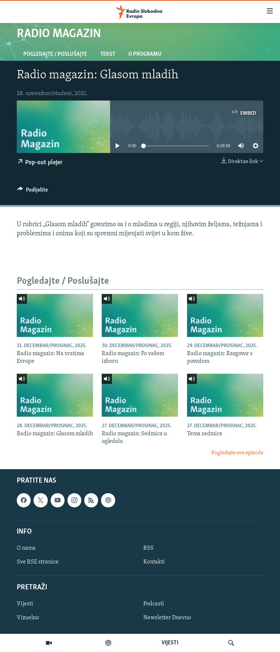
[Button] (32, 192)
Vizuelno (28, 618)
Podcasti (153, 604)
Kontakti (154, 562)
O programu (145, 54)
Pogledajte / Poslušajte (55, 54)
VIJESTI (170, 643)
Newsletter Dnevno (167, 618)
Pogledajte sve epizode (237, 453)
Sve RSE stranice (38, 562)
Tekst (107, 54)
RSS (148, 548)
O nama (26, 548)
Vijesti (25, 604)
